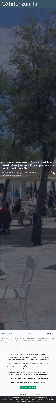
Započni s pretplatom (28, 388)
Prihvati (36, 401)
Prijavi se (37, 394)
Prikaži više (30, 401)
